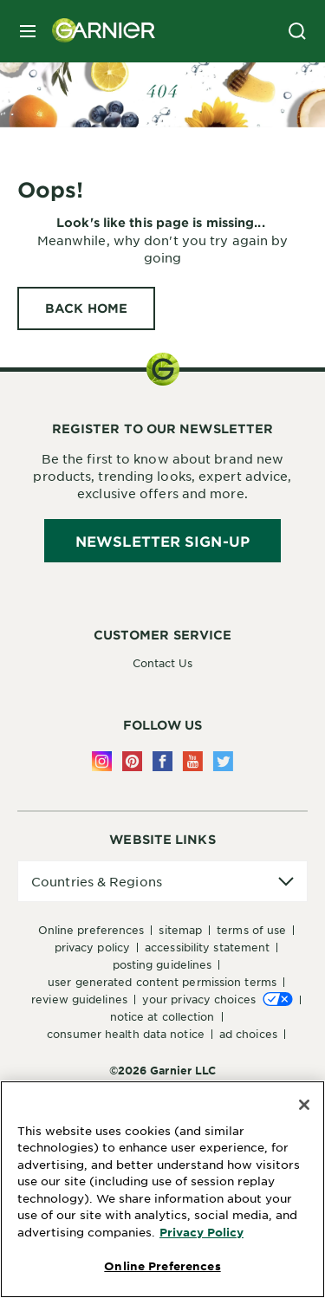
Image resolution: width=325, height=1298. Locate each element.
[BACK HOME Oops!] (86, 308)
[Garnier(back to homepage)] (97, 31)
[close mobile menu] (27, 31)
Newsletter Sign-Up (162, 540)
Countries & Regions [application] (96, 881)
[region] (162, 1189)
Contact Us (163, 663)
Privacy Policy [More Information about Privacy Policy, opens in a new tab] (201, 1232)
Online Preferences (91, 930)
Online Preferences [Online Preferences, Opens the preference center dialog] (162, 1266)
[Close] (304, 1105)
